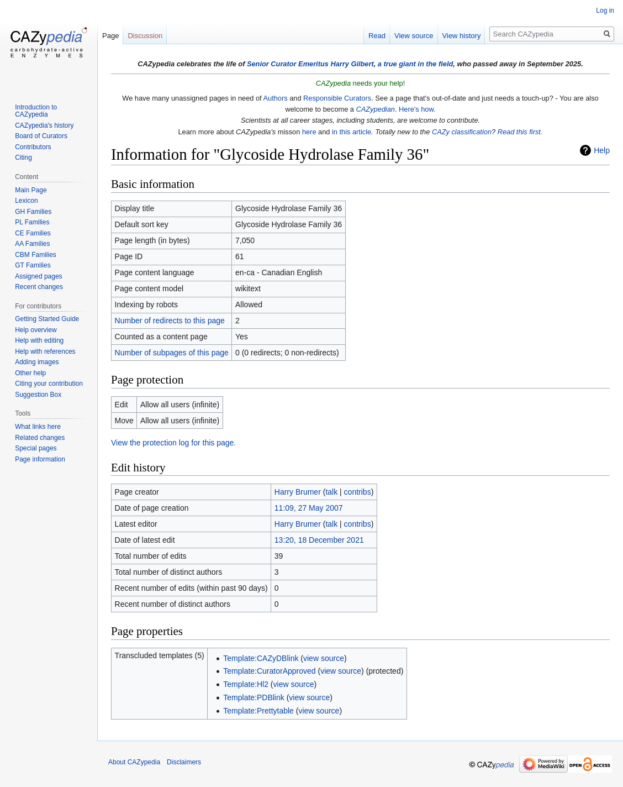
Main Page (30, 190)
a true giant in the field (415, 64)
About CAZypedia (134, 762)
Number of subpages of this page (172, 352)
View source (414, 36)
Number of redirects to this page (170, 320)
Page (110, 36)
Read (377, 36)
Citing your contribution (49, 383)
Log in (605, 10)
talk (331, 491)
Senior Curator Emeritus (288, 64)
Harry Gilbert (351, 64)
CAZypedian (375, 109)
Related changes (40, 438)
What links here (38, 427)
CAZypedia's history (44, 125)
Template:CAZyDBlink (260, 658)
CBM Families (35, 255)
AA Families (32, 244)
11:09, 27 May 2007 (308, 507)
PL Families (32, 222)
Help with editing (39, 340)
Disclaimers (184, 762)
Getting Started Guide (47, 319)
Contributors (33, 147)
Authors (275, 98)
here (309, 132)
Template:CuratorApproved (269, 671)
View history (461, 36)
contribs (357, 491)
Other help (30, 373)
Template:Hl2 (245, 684)
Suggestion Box (38, 394)
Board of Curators (41, 136)
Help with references (45, 351)
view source (323, 658)
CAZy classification (462, 132)
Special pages (35, 448)
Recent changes (39, 287)
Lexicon (26, 200)
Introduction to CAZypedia (36, 111)
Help (602, 150)
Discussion (145, 36)
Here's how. (417, 109)
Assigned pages (38, 276)
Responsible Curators (337, 98)
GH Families (33, 212)
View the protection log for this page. (173, 442)
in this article (351, 132)
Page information (40, 459)
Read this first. (520, 132)
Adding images (37, 362)
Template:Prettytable (258, 710)
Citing (23, 157)
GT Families (32, 265)
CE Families (33, 233)
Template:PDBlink (253, 697)
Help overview (35, 330)
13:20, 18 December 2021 (319, 540)
